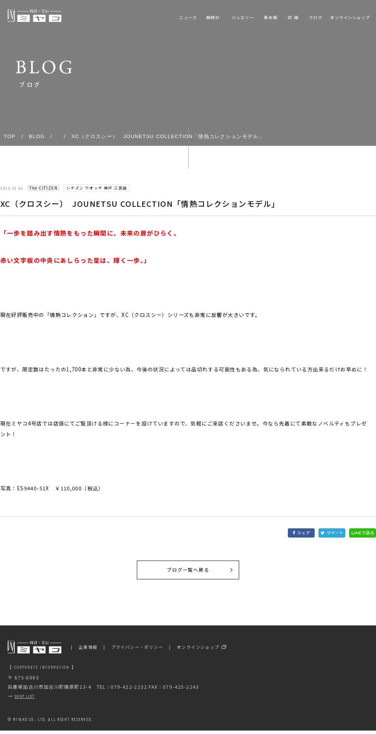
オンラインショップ (198, 651)
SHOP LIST (25, 700)
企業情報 (88, 651)
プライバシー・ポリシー (137, 651)
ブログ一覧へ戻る (187, 572)
